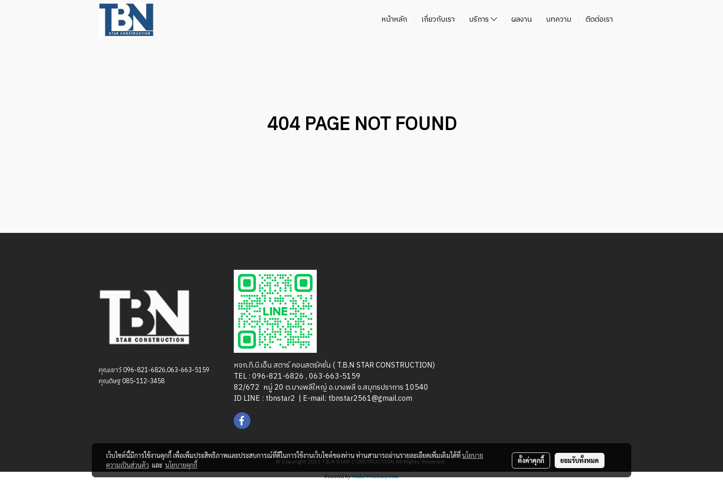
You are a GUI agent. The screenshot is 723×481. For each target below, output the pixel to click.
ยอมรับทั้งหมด (579, 460)
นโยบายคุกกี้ (181, 465)
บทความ (558, 19)
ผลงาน (521, 19)
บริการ (483, 19)
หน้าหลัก (394, 19)
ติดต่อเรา (599, 19)
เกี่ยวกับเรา (438, 19)
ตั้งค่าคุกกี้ (531, 460)
